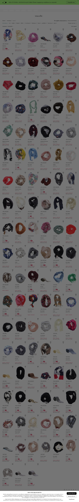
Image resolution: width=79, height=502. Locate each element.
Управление (71, 499)
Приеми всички (71, 493)
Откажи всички (71, 496)
